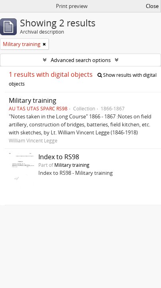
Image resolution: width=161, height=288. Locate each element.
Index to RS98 (58, 156)
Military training (32, 100)
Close (152, 6)
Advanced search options (81, 60)
